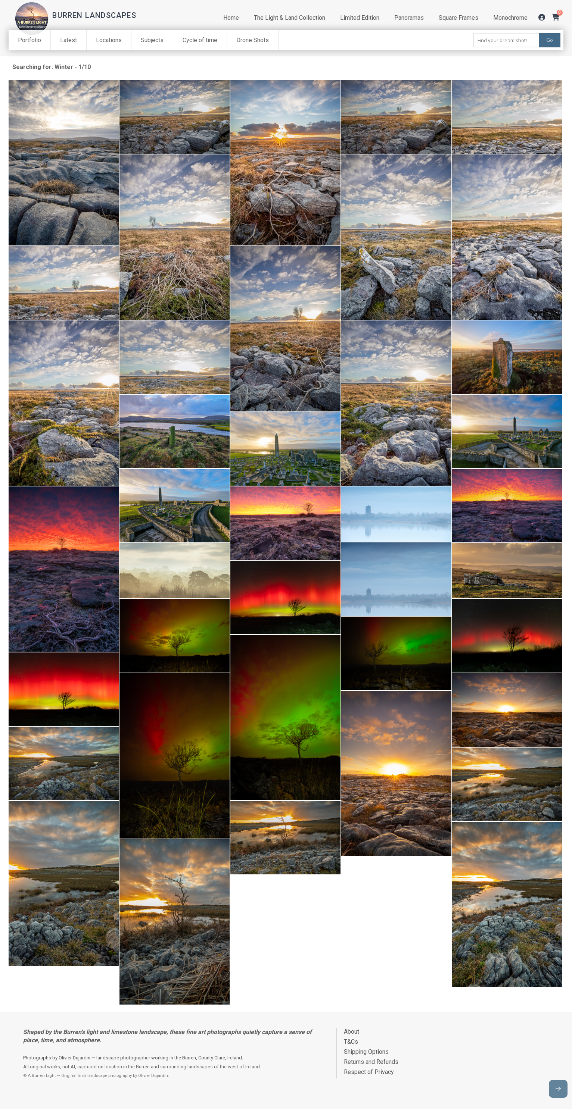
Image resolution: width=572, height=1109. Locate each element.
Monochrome (510, 17)
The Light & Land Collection (289, 17)
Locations (109, 40)
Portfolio (29, 40)
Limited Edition (359, 17)
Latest (68, 40)
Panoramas (409, 17)
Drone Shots (252, 40)
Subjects (152, 40)
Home (231, 17)
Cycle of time (200, 40)
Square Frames (458, 17)
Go (549, 40)
